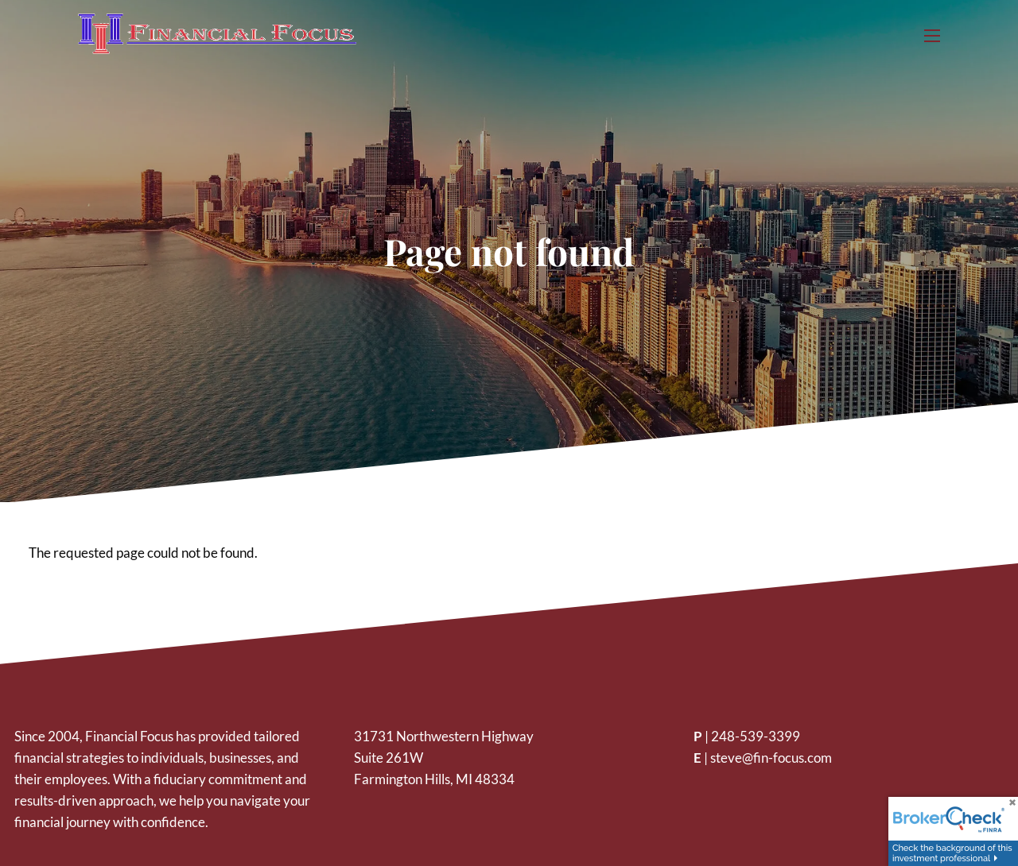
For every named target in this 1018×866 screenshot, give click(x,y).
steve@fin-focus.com (771, 757)
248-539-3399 (755, 736)
